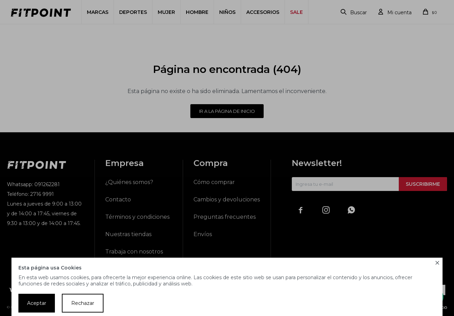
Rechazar (82, 303)
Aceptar (36, 303)
